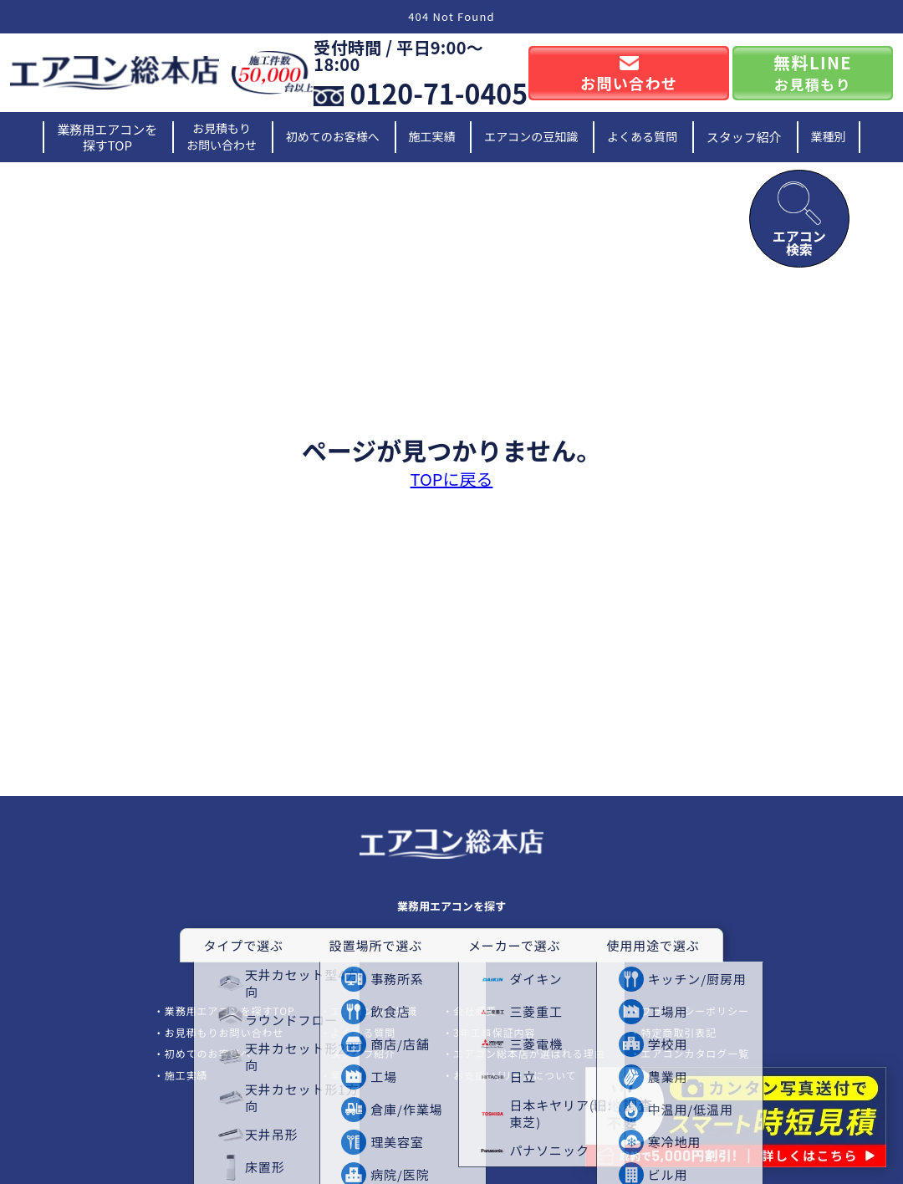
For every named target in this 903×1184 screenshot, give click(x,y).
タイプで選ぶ (243, 945)
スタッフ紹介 (744, 136)
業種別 (828, 136)
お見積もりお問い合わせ (221, 136)
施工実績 (432, 136)
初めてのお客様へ (333, 136)
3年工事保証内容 (494, 1032)
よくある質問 (642, 136)
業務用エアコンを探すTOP (107, 137)
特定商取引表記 (679, 1032)
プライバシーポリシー (695, 1010)
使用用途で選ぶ (652, 945)
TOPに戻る (452, 479)
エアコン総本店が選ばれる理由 (529, 1053)
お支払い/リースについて (514, 1075)
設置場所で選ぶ (375, 945)
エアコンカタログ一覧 (695, 1053)
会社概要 (475, 1010)
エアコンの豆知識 (531, 136)
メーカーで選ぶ (514, 945)
